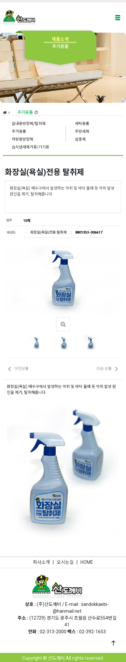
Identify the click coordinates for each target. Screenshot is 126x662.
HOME (86, 562)
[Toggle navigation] (117, 17)
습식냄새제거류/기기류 (30, 147)
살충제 (80, 139)
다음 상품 (104, 368)
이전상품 (21, 368)
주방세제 (82, 131)
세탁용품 (82, 123)
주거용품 (19, 131)
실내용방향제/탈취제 (29, 123)
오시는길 (65, 562)
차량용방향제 (22, 139)
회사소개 (41, 562)
